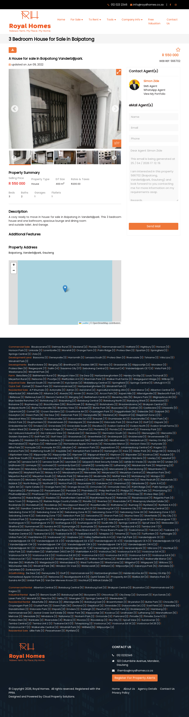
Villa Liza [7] (154, 548)
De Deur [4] (33, 573)
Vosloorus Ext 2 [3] (43, 555)
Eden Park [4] (159, 418)
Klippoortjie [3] (62, 454)
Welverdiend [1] (69, 562)
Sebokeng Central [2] (155, 508)
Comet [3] (33, 411)
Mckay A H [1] (53, 472)
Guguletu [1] (16, 440)
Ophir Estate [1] (34, 487)
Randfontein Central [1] (75, 498)
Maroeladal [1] (118, 469)
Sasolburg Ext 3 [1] (108, 508)
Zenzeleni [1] (16, 569)
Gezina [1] (134, 433)
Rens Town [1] (17, 501)
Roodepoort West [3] (76, 505)
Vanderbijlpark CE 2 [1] (50, 541)
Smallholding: (17, 573)
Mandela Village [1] (77, 469)
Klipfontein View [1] (21, 454)
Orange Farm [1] (86, 350)
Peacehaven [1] (55, 630)
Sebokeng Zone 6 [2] (21, 515)
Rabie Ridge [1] (35, 498)
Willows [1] (165, 562)
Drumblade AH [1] (118, 418)
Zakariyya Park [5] (146, 566)
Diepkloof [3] (127, 415)
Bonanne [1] (16, 404)
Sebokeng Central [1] (95, 368)
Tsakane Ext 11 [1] (63, 623)
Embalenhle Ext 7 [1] (20, 426)
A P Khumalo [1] (39, 390)
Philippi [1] (127, 490)
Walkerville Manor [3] (158, 559)
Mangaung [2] (99, 469)
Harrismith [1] (76, 357)
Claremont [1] (17, 411)
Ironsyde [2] (32, 447)
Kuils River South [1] (20, 458)
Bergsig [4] (76, 397)
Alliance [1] (55, 602)
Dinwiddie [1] (39, 418)
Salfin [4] (53, 368)
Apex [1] (34, 594)
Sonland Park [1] (18, 519)
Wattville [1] (31, 562)
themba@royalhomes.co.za (135, 670)
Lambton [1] (112, 458)
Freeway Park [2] (150, 429)
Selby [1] (62, 598)
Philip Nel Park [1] (109, 490)
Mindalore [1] (49, 616)
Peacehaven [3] (55, 490)
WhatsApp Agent (154, 90)
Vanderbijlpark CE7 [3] (139, 368)
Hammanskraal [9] (20, 613)
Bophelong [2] (33, 404)
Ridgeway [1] (34, 501)
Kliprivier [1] (79, 454)
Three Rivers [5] (63, 530)
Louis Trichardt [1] (156, 375)
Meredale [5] (32, 616)
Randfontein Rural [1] (102, 498)
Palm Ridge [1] (106, 350)
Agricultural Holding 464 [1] (113, 390)
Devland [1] (79, 605)
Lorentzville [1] (52, 350)
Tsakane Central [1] (20, 533)
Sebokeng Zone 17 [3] (105, 512)
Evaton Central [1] (118, 426)
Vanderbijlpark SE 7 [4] (78, 548)
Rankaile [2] (36, 620)
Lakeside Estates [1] (92, 458)
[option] (65, 109)
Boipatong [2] (67, 400)
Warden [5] (16, 562)
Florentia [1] (101, 429)
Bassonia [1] (40, 357)
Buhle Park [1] (153, 602)
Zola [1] (36, 354)
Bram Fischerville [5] (44, 408)
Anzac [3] (92, 393)
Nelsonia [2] (131, 479)
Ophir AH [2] (16, 487)
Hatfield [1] (132, 347)
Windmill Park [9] (39, 372)
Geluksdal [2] (76, 433)
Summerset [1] (34, 526)
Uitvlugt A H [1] (162, 382)
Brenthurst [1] (71, 364)
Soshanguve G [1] (119, 519)
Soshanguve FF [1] (96, 519)
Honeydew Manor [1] (116, 443)
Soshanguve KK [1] (142, 519)
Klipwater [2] (133, 454)
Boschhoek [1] (75, 404)
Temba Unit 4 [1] (130, 526)
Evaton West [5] (18, 429)
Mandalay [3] (33, 469)
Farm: (12, 375)
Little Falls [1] (37, 630)
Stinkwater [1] (169, 523)
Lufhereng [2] (146, 613)
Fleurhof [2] (85, 429)
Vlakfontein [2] (35, 551)
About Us (129, 689)
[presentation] (151, 210)
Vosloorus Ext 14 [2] (123, 623)
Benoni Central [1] (57, 397)
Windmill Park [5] (70, 627)
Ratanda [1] (123, 498)
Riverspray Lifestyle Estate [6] (150, 501)
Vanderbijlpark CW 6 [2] (142, 544)
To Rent (94, 19)
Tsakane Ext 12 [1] (44, 533)
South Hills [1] (109, 523)
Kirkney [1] (174, 451)
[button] (65, 289)
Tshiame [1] (151, 357)
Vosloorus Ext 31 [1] (116, 555)
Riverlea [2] (104, 501)
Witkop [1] (167, 379)
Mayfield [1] (15, 472)
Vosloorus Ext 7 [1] (19, 627)
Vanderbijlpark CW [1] (23, 544)
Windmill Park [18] (43, 566)
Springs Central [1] (20, 354)
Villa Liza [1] (166, 357)
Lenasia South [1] (95, 357)
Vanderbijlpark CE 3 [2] (79, 541)
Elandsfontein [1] (18, 609)
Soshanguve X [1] (65, 523)
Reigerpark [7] (37, 368)
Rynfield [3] (150, 505)
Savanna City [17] (71, 368)
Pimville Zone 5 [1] (154, 616)
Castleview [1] (151, 408)
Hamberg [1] (158, 609)
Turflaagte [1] (168, 533)
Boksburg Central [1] (90, 400)
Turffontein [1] (150, 533)
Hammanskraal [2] (64, 386)
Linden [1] (171, 462)
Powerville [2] (96, 494)
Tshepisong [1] (83, 623)
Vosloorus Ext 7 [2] (20, 559)
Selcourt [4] (117, 368)
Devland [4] (110, 415)
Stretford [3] (16, 526)
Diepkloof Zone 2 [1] (148, 415)
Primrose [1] (135, 494)
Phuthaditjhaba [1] (19, 494)
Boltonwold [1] (158, 400)
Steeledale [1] (118, 598)
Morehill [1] (68, 350)
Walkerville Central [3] (45, 627)
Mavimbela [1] (156, 469)
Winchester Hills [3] (20, 566)
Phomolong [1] (162, 490)
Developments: (18, 364)
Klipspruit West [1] (98, 454)
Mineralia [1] (85, 476)
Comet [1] (28, 386)
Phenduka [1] (89, 490)
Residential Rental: (20, 602)
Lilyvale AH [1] (156, 462)
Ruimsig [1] (135, 505)
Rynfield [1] (72, 630)
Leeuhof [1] (168, 458)
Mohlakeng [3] (140, 476)
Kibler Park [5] (76, 613)
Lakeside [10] (70, 458)
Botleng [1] (92, 404)
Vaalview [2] (75, 537)
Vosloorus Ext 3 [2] (93, 555)
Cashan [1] (135, 408)
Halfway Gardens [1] (52, 440)
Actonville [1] (57, 390)
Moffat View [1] (121, 476)
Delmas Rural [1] (61, 347)
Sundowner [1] (150, 620)
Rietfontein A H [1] (72, 379)
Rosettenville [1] (100, 505)
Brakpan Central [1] (154, 404)
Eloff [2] (148, 422)
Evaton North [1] (139, 426)
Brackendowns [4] (130, 404)
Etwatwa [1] (99, 426)
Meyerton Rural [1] (19, 379)
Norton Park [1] (67, 483)
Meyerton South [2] (44, 476)
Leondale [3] (73, 462)
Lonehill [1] (88, 465)
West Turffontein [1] (91, 562)
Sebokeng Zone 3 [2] (162, 512)
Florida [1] (95, 347)
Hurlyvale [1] (158, 443)
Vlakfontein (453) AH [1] (60, 551)
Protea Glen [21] (153, 494)
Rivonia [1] (83, 620)
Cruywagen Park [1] (101, 411)
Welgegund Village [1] (146, 379)
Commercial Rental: (21, 587)
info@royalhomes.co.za (148, 4)
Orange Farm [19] (55, 487)
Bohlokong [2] (48, 400)
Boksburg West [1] (138, 400)
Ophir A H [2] (157, 483)
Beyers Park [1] (143, 397)
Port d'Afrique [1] (76, 494)
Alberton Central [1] (162, 390)
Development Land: (21, 357)
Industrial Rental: (19, 594)
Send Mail (153, 226)
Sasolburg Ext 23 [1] (84, 508)
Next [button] (115, 109)
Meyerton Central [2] (132, 472)
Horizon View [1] (140, 443)
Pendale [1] (73, 490)
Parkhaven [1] (35, 490)
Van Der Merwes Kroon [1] (61, 580)
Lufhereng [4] (122, 465)
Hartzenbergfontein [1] (108, 375)
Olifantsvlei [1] (139, 483)
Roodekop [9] (53, 505)
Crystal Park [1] (42, 605)
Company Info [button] (131, 19)
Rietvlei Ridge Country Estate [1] (62, 501)
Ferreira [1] (105, 364)
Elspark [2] (58, 609)
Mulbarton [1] (66, 479)
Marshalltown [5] (166, 613)
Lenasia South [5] (53, 462)
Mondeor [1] (159, 364)
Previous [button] (15, 109)
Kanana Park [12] (19, 451)
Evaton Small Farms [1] (164, 426)
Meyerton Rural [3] (20, 476)
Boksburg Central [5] (71, 587)
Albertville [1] (34, 393)
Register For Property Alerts (134, 678)
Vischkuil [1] (170, 548)
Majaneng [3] (164, 465)
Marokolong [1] (138, 469)
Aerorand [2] (87, 390)
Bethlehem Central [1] (98, 397)
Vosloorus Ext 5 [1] (140, 555)
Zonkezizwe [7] (35, 569)
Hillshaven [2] (54, 443)
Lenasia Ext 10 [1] (31, 462)
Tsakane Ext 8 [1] (87, 533)
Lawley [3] (154, 458)
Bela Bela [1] (23, 375)
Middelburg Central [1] (97, 382)
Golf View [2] (58, 436)
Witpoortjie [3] (124, 566)
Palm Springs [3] (162, 487)
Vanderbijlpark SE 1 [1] (22, 548)
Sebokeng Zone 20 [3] (133, 512)
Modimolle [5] (102, 476)
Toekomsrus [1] (138, 530)
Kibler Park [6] (142, 451)
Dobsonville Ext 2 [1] (79, 418)
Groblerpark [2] (117, 436)
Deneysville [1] (57, 357)
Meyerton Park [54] (158, 472)
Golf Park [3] (41, 436)
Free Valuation (154, 21)
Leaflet (83, 323)
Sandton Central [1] (32, 508)
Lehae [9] (14, 462)
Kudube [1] (166, 454)
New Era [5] (49, 598)
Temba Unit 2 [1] (42, 623)
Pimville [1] (136, 616)
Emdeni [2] (40, 426)
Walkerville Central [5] (130, 559)
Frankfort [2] (131, 429)
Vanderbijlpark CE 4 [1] (108, 541)
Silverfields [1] (152, 515)
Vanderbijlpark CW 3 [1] (82, 544)
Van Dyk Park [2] (127, 537)
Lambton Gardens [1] (133, 458)
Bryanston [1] (136, 602)
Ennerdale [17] (57, 426)
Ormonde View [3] (119, 487)
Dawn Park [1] (43, 386)
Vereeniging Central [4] (108, 548)
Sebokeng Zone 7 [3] (48, 515)
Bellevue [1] (17, 397)
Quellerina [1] (17, 498)
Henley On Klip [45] (160, 440)
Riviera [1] (69, 620)
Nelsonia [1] (39, 379)
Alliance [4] (51, 393)
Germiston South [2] (114, 433)
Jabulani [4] (68, 447)
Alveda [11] (66, 393)
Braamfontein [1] (117, 602)
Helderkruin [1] (138, 440)
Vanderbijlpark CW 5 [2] (111, 544)
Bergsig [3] (55, 364)
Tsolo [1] (135, 533)
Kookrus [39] (151, 454)
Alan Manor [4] (140, 390)
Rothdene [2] (119, 505)
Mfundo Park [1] (66, 476)
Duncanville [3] (140, 418)
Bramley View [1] (68, 408)
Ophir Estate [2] (100, 577)
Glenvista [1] (168, 433)
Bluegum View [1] (68, 375)
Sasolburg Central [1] (58, 508)
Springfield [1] (159, 350)
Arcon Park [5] (108, 393)
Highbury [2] (36, 443)
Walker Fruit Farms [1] (119, 379)
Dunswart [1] (144, 594)
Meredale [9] (92, 472)
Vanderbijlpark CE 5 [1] (137, 541)
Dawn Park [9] (34, 415)
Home (61, 19)
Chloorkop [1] (109, 594)
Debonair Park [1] (71, 415)
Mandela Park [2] (53, 469)
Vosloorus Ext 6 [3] (163, 555)
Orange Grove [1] (78, 487)
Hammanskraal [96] (78, 440)
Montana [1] (50, 479)
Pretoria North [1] (116, 494)
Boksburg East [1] (95, 602)
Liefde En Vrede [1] (135, 462)
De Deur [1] (86, 375)
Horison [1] (162, 347)
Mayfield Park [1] (34, 472)
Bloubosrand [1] (40, 347)
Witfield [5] (88, 627)
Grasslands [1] (122, 364)
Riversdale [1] (135, 357)
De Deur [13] (52, 415)
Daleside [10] (145, 411)
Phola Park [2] (142, 490)
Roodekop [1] (99, 620)
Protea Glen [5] (18, 368)
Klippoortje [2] (141, 364)
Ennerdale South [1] (79, 426)
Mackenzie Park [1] (143, 465)
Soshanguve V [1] (19, 523)
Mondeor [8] (33, 479)
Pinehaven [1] (40, 494)
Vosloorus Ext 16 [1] (20, 555)
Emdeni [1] (73, 609)
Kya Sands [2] (73, 382)
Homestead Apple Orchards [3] (83, 443)
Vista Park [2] (17, 551)
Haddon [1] (31, 440)
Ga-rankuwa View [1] (53, 433)
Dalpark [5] (162, 411)
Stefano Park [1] (159, 577)
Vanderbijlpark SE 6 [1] (49, 548)
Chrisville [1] (170, 602)
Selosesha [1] (94, 515)
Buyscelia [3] (119, 408)
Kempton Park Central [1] (88, 451)
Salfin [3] (14, 508)
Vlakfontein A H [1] (86, 551)
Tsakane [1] (171, 530)
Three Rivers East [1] (87, 530)
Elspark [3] (160, 422)
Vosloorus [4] (102, 623)
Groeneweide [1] (158, 436)
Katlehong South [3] (43, 451)
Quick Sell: (15, 386)
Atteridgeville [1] (146, 393)
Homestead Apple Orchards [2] (28, 577)
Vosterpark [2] (64, 559)
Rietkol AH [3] (140, 577)
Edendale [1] (171, 605)
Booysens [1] (92, 594)
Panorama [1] (17, 490)
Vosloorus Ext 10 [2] (129, 551)
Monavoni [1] (16, 479)
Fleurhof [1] (102, 609)
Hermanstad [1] (18, 443)
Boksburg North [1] (115, 400)
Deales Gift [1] (89, 364)
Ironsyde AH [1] (51, 447)
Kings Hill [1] (159, 451)
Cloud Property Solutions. (59, 696)
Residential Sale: (19, 390)
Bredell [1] (85, 408)
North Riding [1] (32, 483)
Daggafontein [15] (125, 411)
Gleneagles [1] (150, 433)
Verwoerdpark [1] (135, 548)
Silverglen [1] (76, 598)
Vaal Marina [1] (37, 537)
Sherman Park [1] (94, 379)
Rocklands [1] (17, 505)
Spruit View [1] (131, 620)
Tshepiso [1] (106, 533)
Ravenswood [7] (142, 498)
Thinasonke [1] (43, 530)
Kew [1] (127, 451)
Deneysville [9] (92, 415)
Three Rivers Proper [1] (113, 530)
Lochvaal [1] (49, 465)
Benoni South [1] (36, 382)
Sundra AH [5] (17, 580)
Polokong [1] (57, 494)
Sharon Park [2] (113, 515)
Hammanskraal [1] (113, 347)
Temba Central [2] (20, 623)
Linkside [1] (35, 350)
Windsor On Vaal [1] (68, 566)
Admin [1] (72, 390)
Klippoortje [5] (42, 454)
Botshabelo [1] (108, 404)
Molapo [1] (157, 476)
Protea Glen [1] (125, 350)
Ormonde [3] (98, 487)
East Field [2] (154, 605)
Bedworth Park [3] (169, 393)
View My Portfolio (154, 94)
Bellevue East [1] (35, 397)
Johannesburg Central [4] (136, 447)
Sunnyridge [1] (70, 526)
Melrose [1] (15, 616)
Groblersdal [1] (137, 436)
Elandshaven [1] (57, 422)
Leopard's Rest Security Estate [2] (103, 462)
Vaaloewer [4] (57, 537)
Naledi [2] (82, 479)
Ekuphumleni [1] (37, 422)
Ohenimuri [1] (122, 483)
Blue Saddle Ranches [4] (24, 400)
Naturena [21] (114, 479)
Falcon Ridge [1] (54, 429)
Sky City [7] (169, 515)
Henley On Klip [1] (134, 375)
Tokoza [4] (155, 530)
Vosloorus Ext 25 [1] (148, 623)
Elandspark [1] (77, 422)
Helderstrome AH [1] (135, 573)
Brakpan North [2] (19, 408)
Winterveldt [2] (90, 566)
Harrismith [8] (100, 440)
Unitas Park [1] (35, 580)
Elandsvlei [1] (95, 422)
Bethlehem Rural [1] (44, 375)
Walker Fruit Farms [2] (102, 559)
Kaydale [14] (63, 451)
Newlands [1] (168, 479)
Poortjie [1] (54, 379)
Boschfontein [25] (54, 404)
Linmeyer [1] (33, 465)
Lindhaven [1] (16, 465)
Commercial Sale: (20, 347)
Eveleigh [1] (36, 429)
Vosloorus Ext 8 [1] (43, 559)
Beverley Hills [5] (122, 397)
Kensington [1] (113, 451)
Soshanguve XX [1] (89, 523)
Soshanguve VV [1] (42, 523)
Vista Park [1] (162, 368)
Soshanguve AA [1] (41, 519)
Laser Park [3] (17, 598)
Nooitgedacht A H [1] (76, 577)
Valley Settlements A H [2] (99, 537)
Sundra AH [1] (52, 526)
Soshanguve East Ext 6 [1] (69, 519)
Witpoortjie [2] (105, 627)
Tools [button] (110, 19)
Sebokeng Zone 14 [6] (50, 512)
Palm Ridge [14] (141, 487)
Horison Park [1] (18, 350)
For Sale (76, 19)
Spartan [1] (142, 350)
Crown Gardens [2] (52, 411)
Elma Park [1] (134, 422)
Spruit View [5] (151, 523)
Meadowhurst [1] (73, 472)
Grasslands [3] (77, 436)
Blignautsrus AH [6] (164, 397)
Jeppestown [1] (109, 447)
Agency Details (147, 689)
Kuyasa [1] (39, 458)
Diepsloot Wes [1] (19, 418)
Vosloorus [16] (107, 551)
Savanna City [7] (130, 508)
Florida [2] (116, 429)
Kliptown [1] (117, 454)
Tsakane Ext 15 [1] (66, 533)
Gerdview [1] (93, 433)
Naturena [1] (66, 616)
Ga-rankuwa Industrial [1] (24, 433)
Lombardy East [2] (69, 465)
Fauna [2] (71, 429)
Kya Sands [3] (161, 594)
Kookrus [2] (112, 613)
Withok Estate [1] (102, 580)
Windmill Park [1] (18, 361)
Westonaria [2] (114, 562)
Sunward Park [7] (108, 526)
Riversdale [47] (122, 501)
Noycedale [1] (86, 483)
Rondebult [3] (34, 505)
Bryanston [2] (141, 587)
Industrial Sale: (18, 382)
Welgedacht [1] (49, 562)
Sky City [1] (115, 620)
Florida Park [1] (120, 609)
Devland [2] (80, 347)
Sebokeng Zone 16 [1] (78, 512)
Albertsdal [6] (17, 393)
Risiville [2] (89, 501)
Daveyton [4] (17, 415)
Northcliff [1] (50, 483)
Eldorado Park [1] (114, 422)
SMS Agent (150, 86)
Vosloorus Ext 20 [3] (68, 555)
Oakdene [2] (104, 483)
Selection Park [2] (74, 515)
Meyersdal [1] (110, 472)
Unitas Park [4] (17, 537)
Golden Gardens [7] (21, 436)
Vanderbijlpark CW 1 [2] (52, 544)
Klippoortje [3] (95, 613)
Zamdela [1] (165, 566)
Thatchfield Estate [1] (21, 530)
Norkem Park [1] (84, 616)
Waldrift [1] (81, 559)
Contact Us (172, 21)
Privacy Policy (120, 693)
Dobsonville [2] (57, 418)
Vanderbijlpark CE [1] (150, 537)
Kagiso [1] (160, 447)
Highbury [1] (147, 347)
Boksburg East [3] (95, 587)
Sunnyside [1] (89, 526)
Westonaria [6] (18, 372)
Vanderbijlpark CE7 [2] (166, 541)
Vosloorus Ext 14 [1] (153, 551)
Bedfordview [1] (37, 364)
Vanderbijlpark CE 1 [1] (22, 541)
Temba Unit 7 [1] (151, 526)
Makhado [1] (16, 469)
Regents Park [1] (163, 498)
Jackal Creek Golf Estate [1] (49, 613)
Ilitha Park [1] (16, 447)
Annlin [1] (79, 393)
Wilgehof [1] (132, 562)
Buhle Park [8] (101, 408)
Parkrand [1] (121, 616)
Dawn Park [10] (62, 605)
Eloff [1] (65, 573)
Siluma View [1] (134, 515)
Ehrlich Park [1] (17, 422)
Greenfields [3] (97, 436)
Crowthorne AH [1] (77, 411)
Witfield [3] (107, 566)
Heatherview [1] (119, 440)
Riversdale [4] (53, 620)
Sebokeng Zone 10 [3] (22, 512)
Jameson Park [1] (88, 447)
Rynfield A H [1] (167, 505)
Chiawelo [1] (169, 408)
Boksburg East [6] (72, 594)
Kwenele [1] (54, 458)
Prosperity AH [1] (121, 577)
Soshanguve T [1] (165, 519)
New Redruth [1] (149, 479)
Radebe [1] (52, 498)
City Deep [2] (127, 594)
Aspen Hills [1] (127, 393)
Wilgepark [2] (149, 562)
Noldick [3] (15, 483)
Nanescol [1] (97, 479)
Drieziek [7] (100, 418)
